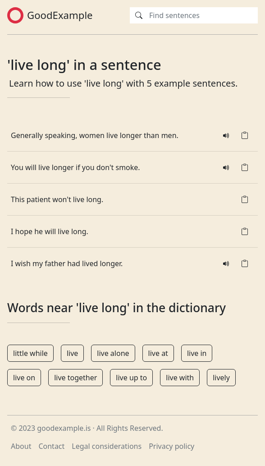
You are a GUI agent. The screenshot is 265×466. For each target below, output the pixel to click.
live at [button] (158, 353)
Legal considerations (107, 446)
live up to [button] (131, 378)
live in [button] (197, 353)
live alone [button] (113, 353)
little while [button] (30, 353)
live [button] (72, 353)
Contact (51, 446)
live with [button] (180, 378)
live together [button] (75, 378)
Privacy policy (171, 446)
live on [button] (24, 378)
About (21, 446)
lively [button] (221, 378)
